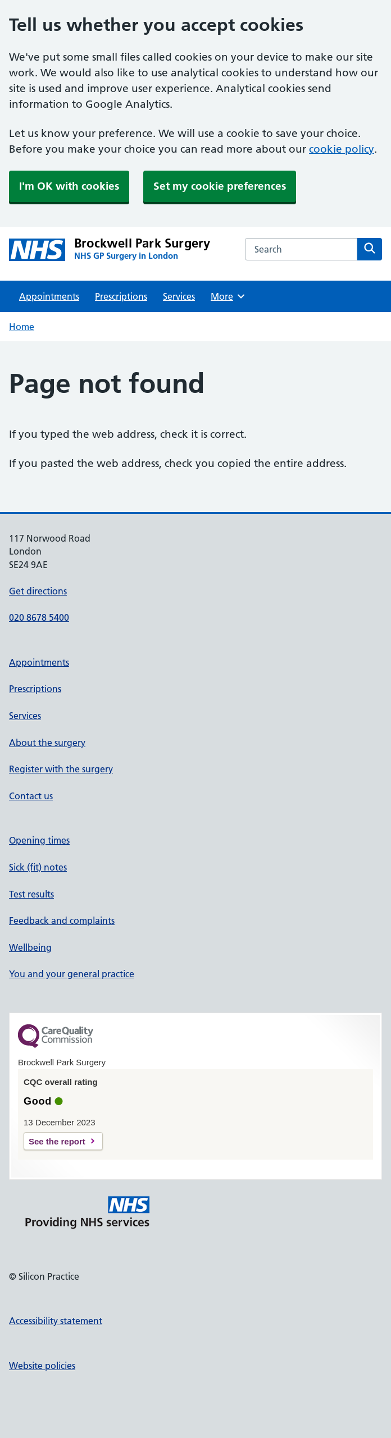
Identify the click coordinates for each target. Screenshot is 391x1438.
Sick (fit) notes (38, 867)
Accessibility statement (55, 1320)
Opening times (39, 840)
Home (21, 326)
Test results (31, 894)
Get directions (38, 591)
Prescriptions (121, 296)
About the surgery (47, 742)
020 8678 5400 (39, 617)
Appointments (49, 296)
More (228, 296)
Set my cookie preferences (219, 186)
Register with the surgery (61, 769)
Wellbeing (30, 947)
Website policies (42, 1365)
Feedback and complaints (62, 920)
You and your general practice (71, 973)
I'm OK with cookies (69, 186)
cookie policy (341, 149)
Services (179, 296)
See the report (57, 1141)
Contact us (31, 796)
